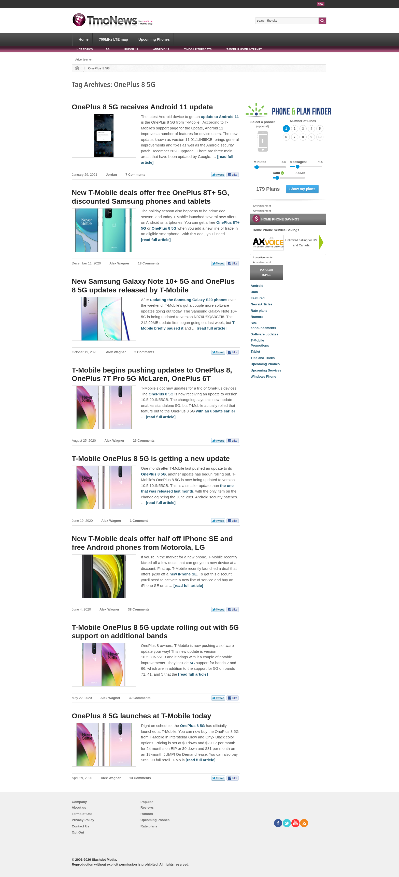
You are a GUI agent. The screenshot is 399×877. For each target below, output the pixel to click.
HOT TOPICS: (85, 49)
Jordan (111, 174)
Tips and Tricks (263, 358)
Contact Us (80, 826)
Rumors (257, 317)
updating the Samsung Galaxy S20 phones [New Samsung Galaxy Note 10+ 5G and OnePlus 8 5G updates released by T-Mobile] (188, 300)
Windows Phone (263, 376)
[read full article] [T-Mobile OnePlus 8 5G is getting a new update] (161, 502)
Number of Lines (303, 121)
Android (257, 286)
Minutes (260, 162)
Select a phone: (262, 124)
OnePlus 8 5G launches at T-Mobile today (141, 716)
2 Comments (144, 352)
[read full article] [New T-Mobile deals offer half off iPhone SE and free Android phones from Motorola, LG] (188, 585)
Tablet (255, 351)
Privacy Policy (83, 820)
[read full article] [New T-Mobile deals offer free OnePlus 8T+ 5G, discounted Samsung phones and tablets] (156, 239)
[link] (268, 242)
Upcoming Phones (154, 39)
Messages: (306, 162)
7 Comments (135, 174)
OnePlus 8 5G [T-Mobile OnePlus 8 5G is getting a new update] (153, 474)
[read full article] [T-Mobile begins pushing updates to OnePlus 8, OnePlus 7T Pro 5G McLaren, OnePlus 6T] (161, 417)
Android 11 (161, 49)
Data (254, 292)
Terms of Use (82, 814)
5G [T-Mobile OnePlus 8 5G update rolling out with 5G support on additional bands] (192, 663)
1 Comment (139, 521)
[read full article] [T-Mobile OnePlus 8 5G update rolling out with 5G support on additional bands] (193, 674)
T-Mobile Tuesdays (197, 49)
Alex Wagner (119, 263)
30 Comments (139, 698)
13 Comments (140, 778)
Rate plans (259, 311)
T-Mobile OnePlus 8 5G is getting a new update (151, 459)
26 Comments (143, 440)
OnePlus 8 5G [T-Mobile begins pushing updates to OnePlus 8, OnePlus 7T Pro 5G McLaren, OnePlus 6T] (161, 394)
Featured (258, 298)
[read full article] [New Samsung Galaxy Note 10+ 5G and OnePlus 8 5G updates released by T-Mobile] (211, 328)
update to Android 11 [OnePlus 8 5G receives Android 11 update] (220, 116)
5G (107, 49)
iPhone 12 (131, 49)
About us (79, 807)
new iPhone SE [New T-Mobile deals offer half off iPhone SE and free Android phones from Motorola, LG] (183, 574)
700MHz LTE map (113, 39)
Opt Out (78, 832)
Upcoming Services (266, 370)
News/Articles (261, 304)
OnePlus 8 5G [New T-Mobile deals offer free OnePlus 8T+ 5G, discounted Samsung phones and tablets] (164, 228)
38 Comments (139, 609)
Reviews (147, 807)
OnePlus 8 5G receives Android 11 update (142, 107)
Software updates (264, 334)
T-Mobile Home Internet (244, 49)
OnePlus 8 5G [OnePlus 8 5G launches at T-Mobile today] (192, 725)
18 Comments (149, 263)
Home (84, 39)
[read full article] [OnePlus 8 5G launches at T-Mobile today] (201, 760)
